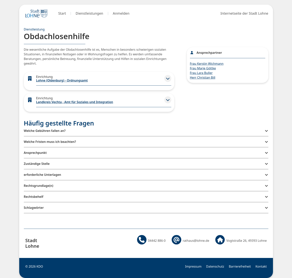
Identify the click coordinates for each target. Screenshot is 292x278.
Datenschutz (215, 266)
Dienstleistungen (89, 13)
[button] (167, 78)
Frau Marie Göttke (203, 68)
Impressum (193, 266)
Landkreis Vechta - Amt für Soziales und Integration (74, 102)
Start (62, 13)
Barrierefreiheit (240, 266)
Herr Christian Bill (202, 77)
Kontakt (261, 266)
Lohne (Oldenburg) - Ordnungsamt (62, 80)
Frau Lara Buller (201, 73)
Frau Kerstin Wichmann (207, 63)
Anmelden (121, 13)
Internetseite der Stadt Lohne (244, 13)
